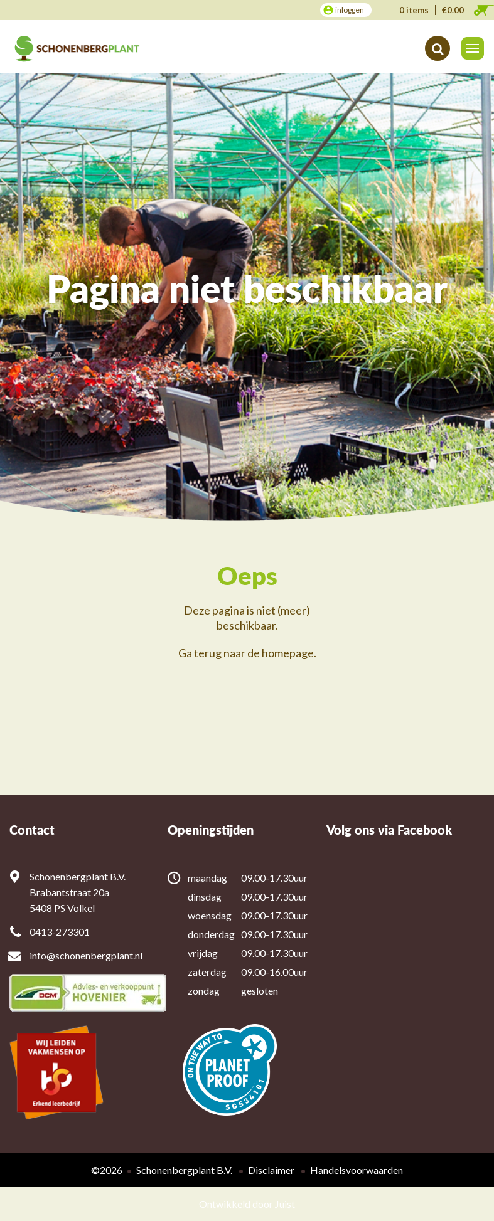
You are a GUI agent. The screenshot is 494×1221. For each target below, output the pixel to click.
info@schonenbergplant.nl (86, 955)
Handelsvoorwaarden (356, 1170)
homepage (288, 653)
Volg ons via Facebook (389, 830)
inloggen (349, 9)
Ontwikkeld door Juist (247, 1204)
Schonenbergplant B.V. (184, 1170)
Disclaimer (271, 1170)
